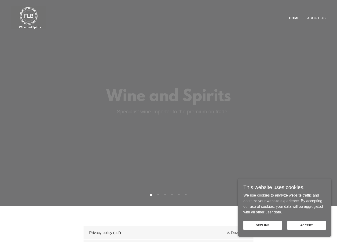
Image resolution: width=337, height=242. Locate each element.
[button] (151, 195)
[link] (28, 17)
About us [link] (316, 18)
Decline (263, 231)
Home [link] (294, 18)
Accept (306, 231)
